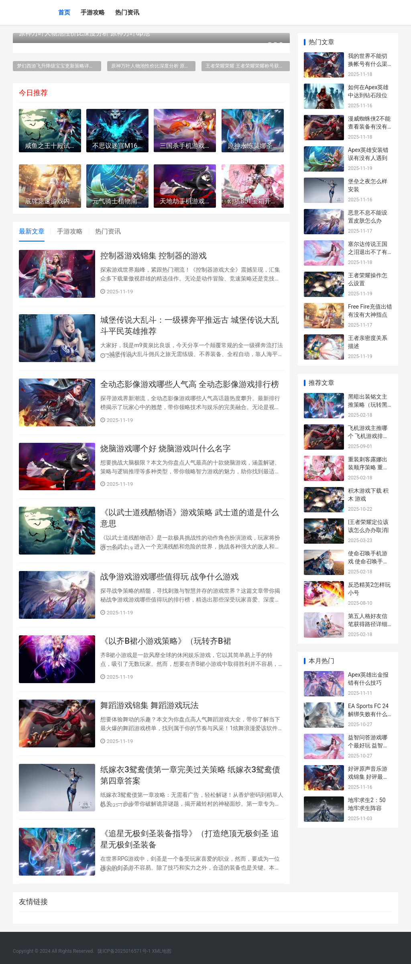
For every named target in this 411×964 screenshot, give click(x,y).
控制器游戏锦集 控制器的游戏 (153, 255)
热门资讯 (127, 12)
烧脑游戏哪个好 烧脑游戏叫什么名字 (165, 448)
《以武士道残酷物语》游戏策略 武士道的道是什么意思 (189, 518)
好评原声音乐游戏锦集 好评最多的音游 (368, 776)
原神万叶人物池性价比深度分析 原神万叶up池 (84, 33)
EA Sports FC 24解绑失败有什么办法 (368, 714)
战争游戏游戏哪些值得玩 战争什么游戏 (169, 576)
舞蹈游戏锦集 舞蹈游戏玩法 (149, 705)
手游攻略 (93, 12)
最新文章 (32, 231)
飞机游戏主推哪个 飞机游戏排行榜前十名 (368, 436)
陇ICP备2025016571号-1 (124, 951)
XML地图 (161, 951)
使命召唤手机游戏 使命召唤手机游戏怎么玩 (368, 561)
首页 (64, 12)
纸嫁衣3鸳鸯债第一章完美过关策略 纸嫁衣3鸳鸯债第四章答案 (190, 775)
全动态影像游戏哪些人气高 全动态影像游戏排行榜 (189, 384)
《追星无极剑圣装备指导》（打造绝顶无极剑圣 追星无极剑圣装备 (189, 839)
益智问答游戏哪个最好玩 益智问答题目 (368, 745)
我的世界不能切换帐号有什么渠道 (367, 64)
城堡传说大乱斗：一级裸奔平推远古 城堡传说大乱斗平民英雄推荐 (189, 325)
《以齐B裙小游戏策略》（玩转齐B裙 (165, 641)
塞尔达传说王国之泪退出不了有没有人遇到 (367, 252)
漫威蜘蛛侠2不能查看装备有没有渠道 (369, 126)
